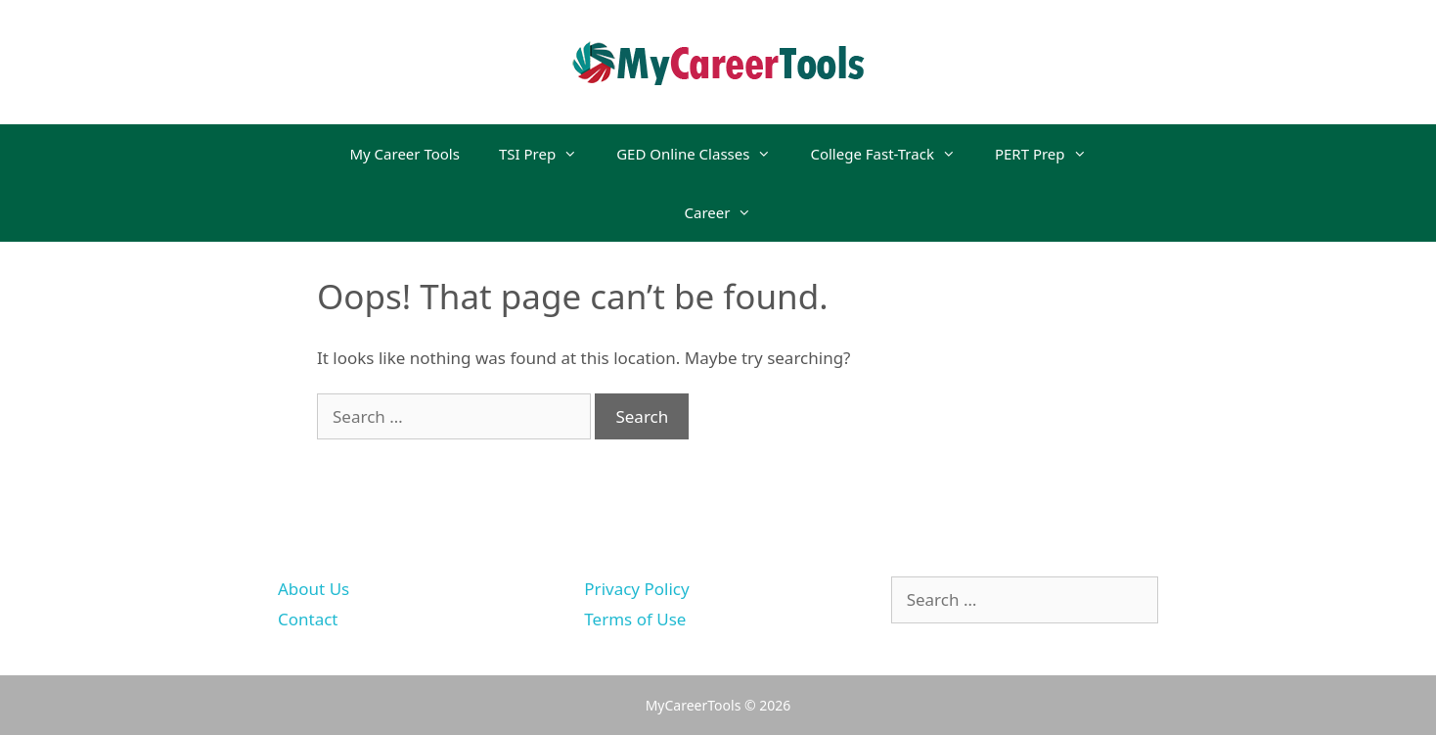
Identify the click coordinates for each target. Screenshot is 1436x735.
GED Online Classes (703, 153)
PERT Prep (1050, 153)
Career (728, 212)
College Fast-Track (892, 153)
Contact (308, 619)
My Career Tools (404, 153)
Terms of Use (635, 619)
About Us (313, 588)
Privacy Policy (636, 588)
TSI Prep (548, 153)
